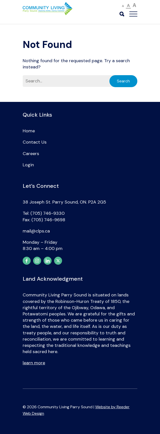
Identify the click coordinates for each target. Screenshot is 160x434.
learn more (34, 363)
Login (28, 165)
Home (29, 131)
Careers (31, 154)
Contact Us (35, 142)
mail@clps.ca (36, 231)
